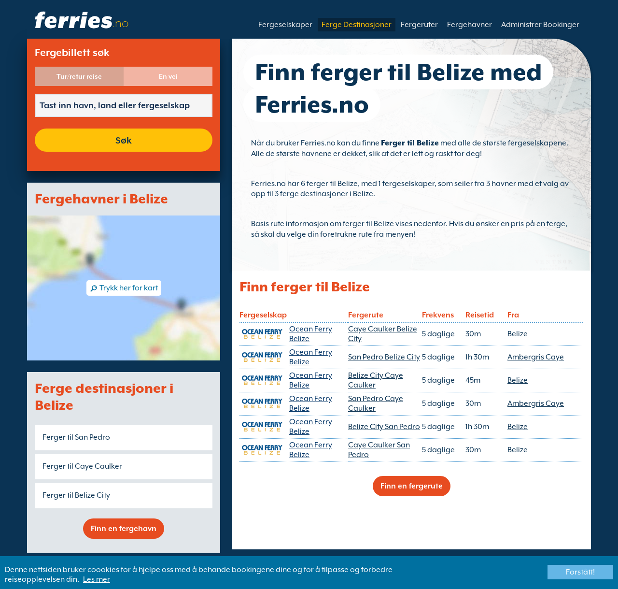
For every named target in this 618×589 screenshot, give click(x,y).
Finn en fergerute (411, 486)
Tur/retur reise (79, 76)
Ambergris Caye (535, 357)
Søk (123, 140)
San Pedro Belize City (384, 357)
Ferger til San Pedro (76, 437)
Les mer (96, 579)
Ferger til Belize (410, 143)
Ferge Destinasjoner (357, 24)
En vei (168, 76)
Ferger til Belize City (76, 495)
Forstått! (580, 572)
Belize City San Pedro (384, 426)
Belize (517, 334)
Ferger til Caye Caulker (82, 466)
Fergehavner (469, 24)
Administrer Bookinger (540, 24)
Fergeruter (419, 24)
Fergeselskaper (285, 24)
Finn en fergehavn (123, 528)
